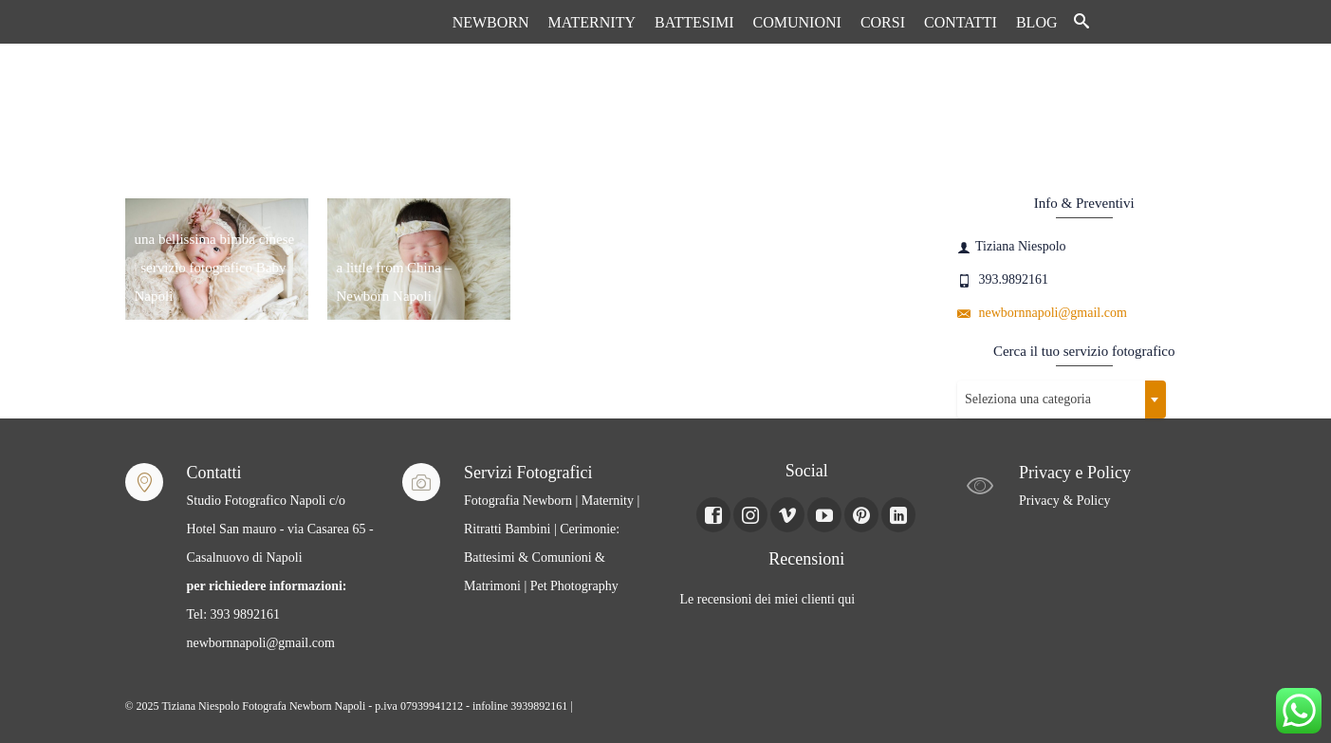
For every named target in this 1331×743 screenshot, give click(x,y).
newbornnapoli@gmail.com (1042, 313)
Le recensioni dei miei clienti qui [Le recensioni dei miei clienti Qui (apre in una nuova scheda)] (768, 599)
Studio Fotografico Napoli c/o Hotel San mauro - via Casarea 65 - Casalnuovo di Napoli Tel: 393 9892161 (280, 557)
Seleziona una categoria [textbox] (1028, 399)
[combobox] (1061, 399)
